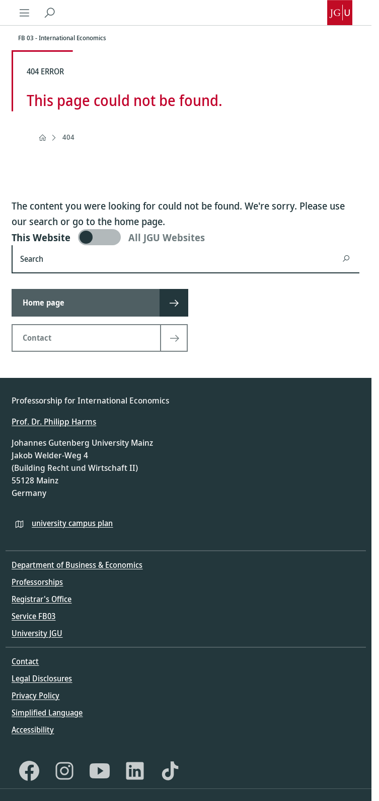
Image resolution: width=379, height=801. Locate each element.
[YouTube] (100, 771)
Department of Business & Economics (77, 564)
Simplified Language (47, 712)
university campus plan (72, 523)
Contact (25, 661)
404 (68, 137)
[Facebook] (29, 771)
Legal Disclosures (42, 678)
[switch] (185, 237)
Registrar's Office (41, 599)
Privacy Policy (35, 695)
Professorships (37, 581)
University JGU (37, 633)
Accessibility (33, 729)
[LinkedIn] (135, 771)
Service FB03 (33, 616)
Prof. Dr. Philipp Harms (54, 421)
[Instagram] (64, 771)
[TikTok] (170, 771)
